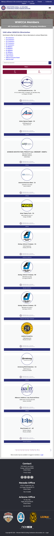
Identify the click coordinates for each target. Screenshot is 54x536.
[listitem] (27, 91)
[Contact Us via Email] (31, 477)
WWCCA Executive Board (13, 57)
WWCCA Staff (10, 59)
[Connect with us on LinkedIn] (22, 477)
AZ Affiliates (9, 52)
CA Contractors (10, 39)
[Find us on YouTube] (28, 477)
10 (37, 450)
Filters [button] (27, 67)
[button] (50, 62)
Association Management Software (27, 527)
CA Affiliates (9, 48)
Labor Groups (9, 56)
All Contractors (10, 38)
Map (39, 72)
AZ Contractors (10, 45)
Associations (9, 54)
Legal (47, 532)
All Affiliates (9, 47)
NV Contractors (10, 43)
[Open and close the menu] (41, 8)
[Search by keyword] (26, 62)
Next (50, 450)
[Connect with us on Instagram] (25, 477)
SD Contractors (10, 41)
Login (41, 455)
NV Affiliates (9, 50)
